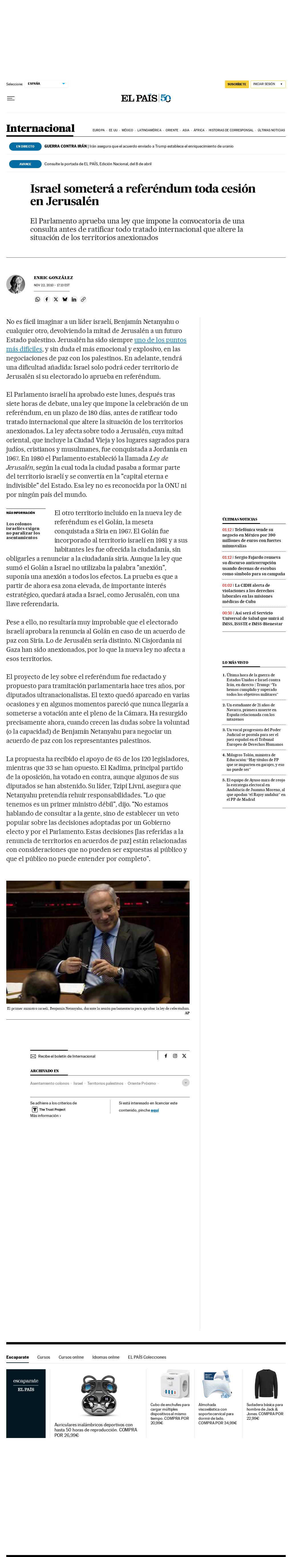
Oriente (172, 130)
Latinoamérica (149, 130)
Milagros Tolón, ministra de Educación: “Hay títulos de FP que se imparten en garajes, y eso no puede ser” (255, 762)
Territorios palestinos (105, 1083)
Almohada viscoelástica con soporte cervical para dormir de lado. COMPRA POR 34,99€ (217, 1414)
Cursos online (71, 1357)
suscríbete (237, 84)
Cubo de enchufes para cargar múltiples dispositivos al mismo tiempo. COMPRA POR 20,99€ (170, 1414)
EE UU (113, 130)
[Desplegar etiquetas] (186, 1082)
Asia (185, 130)
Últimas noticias (271, 130)
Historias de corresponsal (231, 130)
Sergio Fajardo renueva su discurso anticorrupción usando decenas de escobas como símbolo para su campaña (253, 565)
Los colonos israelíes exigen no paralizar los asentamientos (23, 531)
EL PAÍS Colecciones (147, 1357)
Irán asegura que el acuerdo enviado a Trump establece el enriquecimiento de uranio (139, 146)
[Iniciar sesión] (268, 84)
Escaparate (17, 1357)
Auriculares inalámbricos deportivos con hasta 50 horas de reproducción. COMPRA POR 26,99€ (95, 1430)
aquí (155, 1110)
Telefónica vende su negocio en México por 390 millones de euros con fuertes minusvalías (251, 537)
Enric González (53, 277)
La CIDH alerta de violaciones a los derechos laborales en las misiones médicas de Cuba (248, 593)
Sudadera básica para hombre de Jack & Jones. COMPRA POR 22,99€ (265, 1412)
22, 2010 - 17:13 (52, 285)
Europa (99, 130)
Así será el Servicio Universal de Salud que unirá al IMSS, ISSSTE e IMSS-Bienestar (253, 618)
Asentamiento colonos (49, 1083)
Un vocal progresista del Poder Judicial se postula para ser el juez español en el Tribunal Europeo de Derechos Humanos (255, 737)
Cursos (43, 1357)
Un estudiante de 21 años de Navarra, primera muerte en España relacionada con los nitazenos (251, 712)
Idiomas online (105, 1357)
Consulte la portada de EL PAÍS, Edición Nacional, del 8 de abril (97, 164)
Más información (45, 1115)
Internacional (40, 128)
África (199, 130)
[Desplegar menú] (10, 98)
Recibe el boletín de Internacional (66, 1056)
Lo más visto (235, 662)
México (127, 130)
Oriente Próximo (142, 1083)
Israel (78, 1083)
